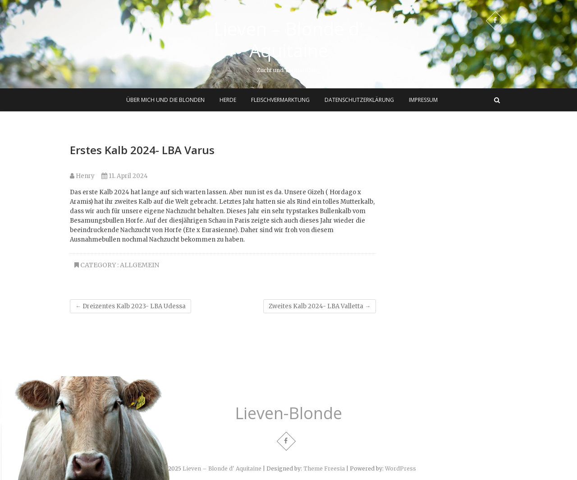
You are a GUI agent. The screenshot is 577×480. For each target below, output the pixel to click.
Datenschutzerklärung (359, 100)
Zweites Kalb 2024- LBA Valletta (320, 306)
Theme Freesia (324, 468)
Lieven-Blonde (288, 413)
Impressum (423, 100)
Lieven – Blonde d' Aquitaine (288, 39)
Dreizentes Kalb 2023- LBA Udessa (130, 306)
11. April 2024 (124, 176)
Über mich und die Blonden (165, 100)
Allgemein (139, 265)
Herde (228, 100)
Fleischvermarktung (280, 100)
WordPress (400, 468)
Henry (82, 176)
